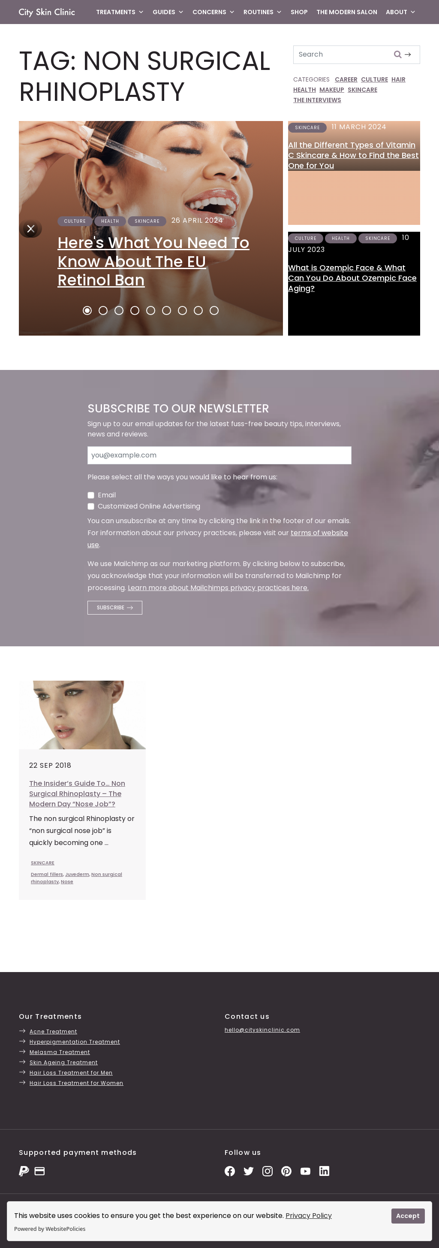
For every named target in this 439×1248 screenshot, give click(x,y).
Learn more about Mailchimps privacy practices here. (218, 588)
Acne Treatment (53, 1031)
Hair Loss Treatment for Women (76, 1083)
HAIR (398, 79)
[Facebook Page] (230, 1170)
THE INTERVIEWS (317, 100)
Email (107, 495)
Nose (67, 881)
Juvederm (77, 874)
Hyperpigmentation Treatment (75, 1041)
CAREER (346, 79)
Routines (263, 12)
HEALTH (304, 89)
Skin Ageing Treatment (64, 1062)
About (401, 12)
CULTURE (374, 79)
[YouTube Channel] (305, 1170)
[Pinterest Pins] (286, 1170)
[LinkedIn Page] (324, 1170)
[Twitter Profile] (249, 1170)
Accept (408, 1216)
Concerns (213, 12)
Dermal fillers (47, 874)
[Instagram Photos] (267, 1170)
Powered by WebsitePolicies (49, 1229)
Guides (168, 12)
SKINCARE (362, 89)
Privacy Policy (309, 1216)
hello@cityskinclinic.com (262, 1029)
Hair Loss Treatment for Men (71, 1072)
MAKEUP (331, 89)
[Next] (28, 228)
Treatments (120, 12)
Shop (299, 12)
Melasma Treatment (60, 1052)
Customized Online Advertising (149, 506)
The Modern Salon (346, 12)
